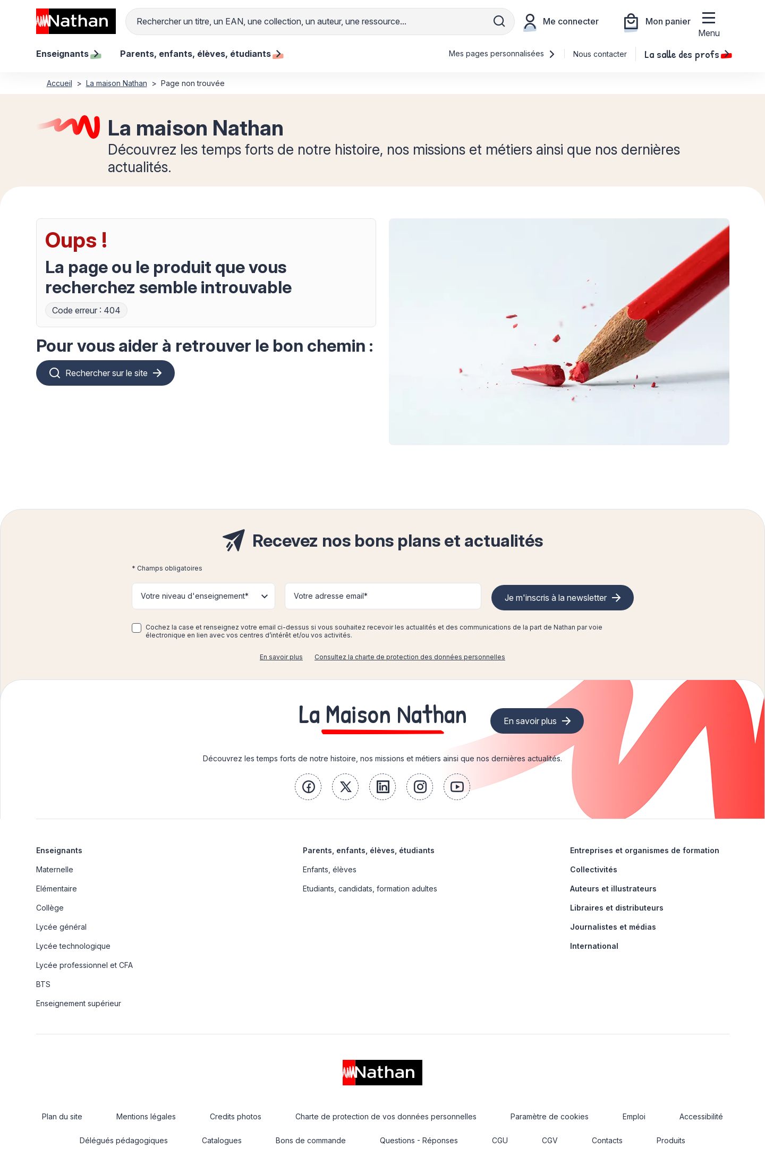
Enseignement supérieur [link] (78, 1003)
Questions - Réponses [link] (419, 1140)
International (594, 945)
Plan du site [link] (62, 1116)
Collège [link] (50, 907)
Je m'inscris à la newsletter (556, 597)
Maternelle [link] (54, 869)
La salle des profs (686, 53)
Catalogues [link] (222, 1140)
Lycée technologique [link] (73, 945)
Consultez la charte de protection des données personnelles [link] (409, 657)
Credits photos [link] (235, 1116)
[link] (308, 787)
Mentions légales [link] (146, 1116)
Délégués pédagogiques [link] (124, 1140)
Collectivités (593, 869)
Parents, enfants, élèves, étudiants (369, 850)
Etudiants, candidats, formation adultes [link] (370, 888)
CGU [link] (500, 1140)
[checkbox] (136, 628)
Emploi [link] (634, 1116)
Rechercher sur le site (106, 373)
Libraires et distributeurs (617, 907)
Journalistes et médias (613, 926)
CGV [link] (550, 1140)
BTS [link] (43, 984)
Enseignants (59, 850)
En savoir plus (281, 657)
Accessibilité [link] (701, 1116)
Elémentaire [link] (56, 888)
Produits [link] (671, 1140)
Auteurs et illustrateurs (613, 888)
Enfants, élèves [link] (329, 869)
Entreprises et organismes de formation (644, 850)
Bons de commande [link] (311, 1140)
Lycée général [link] (61, 926)
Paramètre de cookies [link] (550, 1116)
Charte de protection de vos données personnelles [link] (386, 1116)
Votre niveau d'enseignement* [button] (195, 595)
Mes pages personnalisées (502, 53)
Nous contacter (600, 53)
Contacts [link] (607, 1140)
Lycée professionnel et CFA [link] (84, 965)
